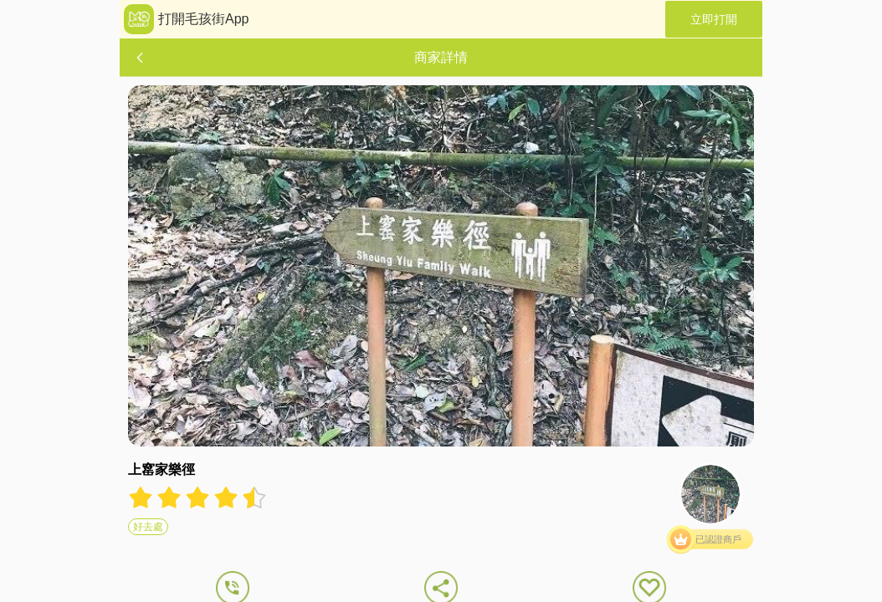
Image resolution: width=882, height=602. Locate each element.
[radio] (142, 497)
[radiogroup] (197, 497)
